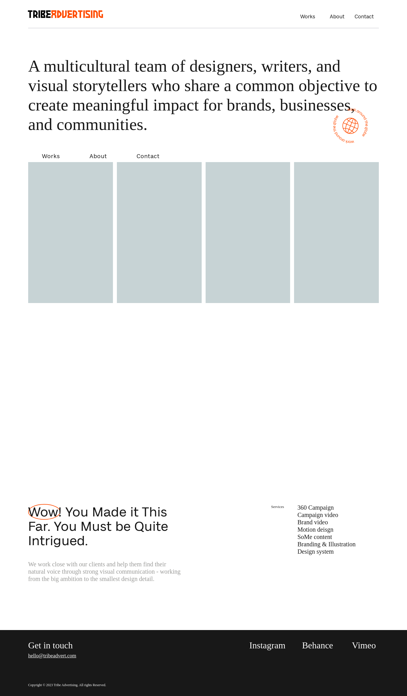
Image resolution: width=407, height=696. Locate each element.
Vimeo (364, 645)
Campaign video (317, 514)
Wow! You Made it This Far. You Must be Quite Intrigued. (98, 526)
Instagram (267, 645)
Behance (317, 645)
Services (277, 507)
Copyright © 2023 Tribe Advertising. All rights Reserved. (67, 685)
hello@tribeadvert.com (52, 656)
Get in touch (50, 645)
